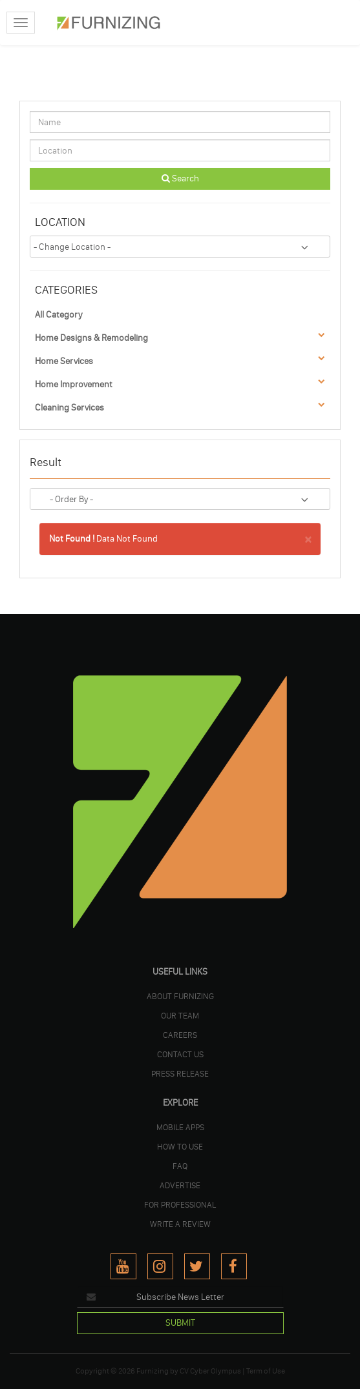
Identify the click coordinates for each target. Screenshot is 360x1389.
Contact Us (180, 1054)
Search (180, 178)
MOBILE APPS (180, 1127)
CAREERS (180, 1034)
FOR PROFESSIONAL (180, 1204)
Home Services (64, 361)
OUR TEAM (180, 1015)
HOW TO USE (180, 1146)
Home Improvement (73, 384)
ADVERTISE (180, 1185)
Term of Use (265, 1370)
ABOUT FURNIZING (180, 996)
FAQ (180, 1166)
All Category (58, 314)
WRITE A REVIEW (180, 1224)
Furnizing (152, 1370)
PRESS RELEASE (180, 1073)
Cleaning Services (69, 407)
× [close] (308, 538)
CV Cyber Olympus (210, 1370)
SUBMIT (180, 1322)
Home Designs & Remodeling (91, 337)
